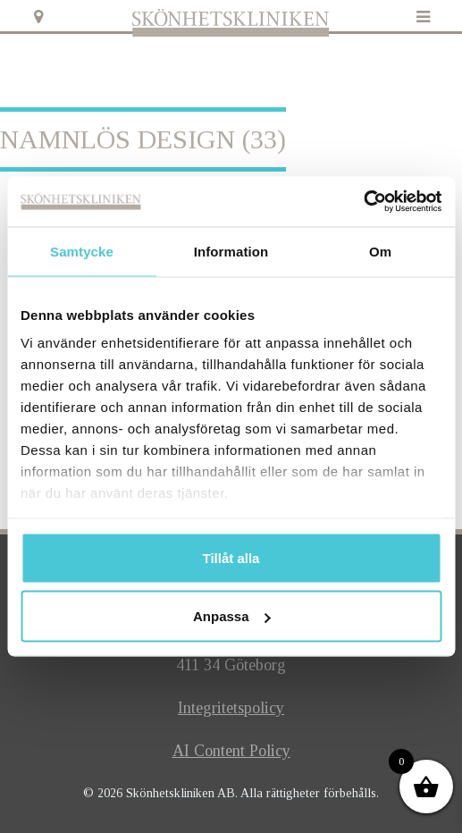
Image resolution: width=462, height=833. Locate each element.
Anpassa (232, 616)
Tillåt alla (231, 557)
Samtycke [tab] (81, 250)
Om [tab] (380, 250)
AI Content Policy (231, 751)
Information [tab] (231, 250)
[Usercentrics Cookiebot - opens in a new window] (363, 202)
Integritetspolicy (231, 708)
